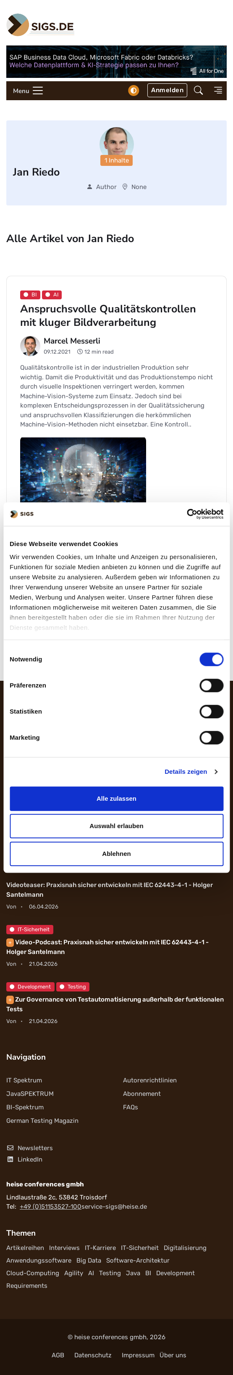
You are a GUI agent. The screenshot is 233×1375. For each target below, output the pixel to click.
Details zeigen (186, 771)
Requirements (26, 1286)
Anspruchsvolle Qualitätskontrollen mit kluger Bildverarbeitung (108, 315)
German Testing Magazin (42, 1121)
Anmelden (167, 90)
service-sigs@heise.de (114, 1206)
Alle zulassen (116, 798)
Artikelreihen (25, 1248)
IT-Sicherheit (30, 929)
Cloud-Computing (32, 1273)
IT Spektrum (24, 1080)
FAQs (130, 1107)
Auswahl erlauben (116, 825)
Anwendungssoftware (38, 1260)
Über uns (173, 1355)
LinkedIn (24, 1159)
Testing (73, 986)
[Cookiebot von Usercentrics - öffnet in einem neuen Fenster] (186, 514)
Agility (73, 1273)
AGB (58, 1355)
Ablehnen (116, 853)
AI (91, 1273)
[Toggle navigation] (25, 91)
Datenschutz (93, 1355)
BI (148, 1273)
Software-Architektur (138, 1260)
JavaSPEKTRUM (30, 1094)
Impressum (138, 1355)
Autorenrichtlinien (150, 1080)
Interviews (64, 1248)
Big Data (88, 1260)
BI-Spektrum (25, 1107)
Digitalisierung (185, 1248)
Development (30, 986)
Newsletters (29, 1148)
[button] (198, 90)
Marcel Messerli (72, 341)
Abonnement (142, 1094)
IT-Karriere (100, 1248)
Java (133, 1273)
